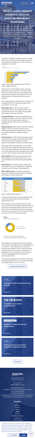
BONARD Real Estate (17, 416)
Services (17, 405)
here (21, 431)
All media (17, 361)
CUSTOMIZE (13, 435)
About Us (17, 414)
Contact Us (17, 418)
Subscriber (25, 3)
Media (17, 411)
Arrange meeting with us (17, 266)
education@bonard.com (17, 385)
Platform (17, 409)
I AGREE (23, 435)
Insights (17, 407)
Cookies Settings (17, 420)
